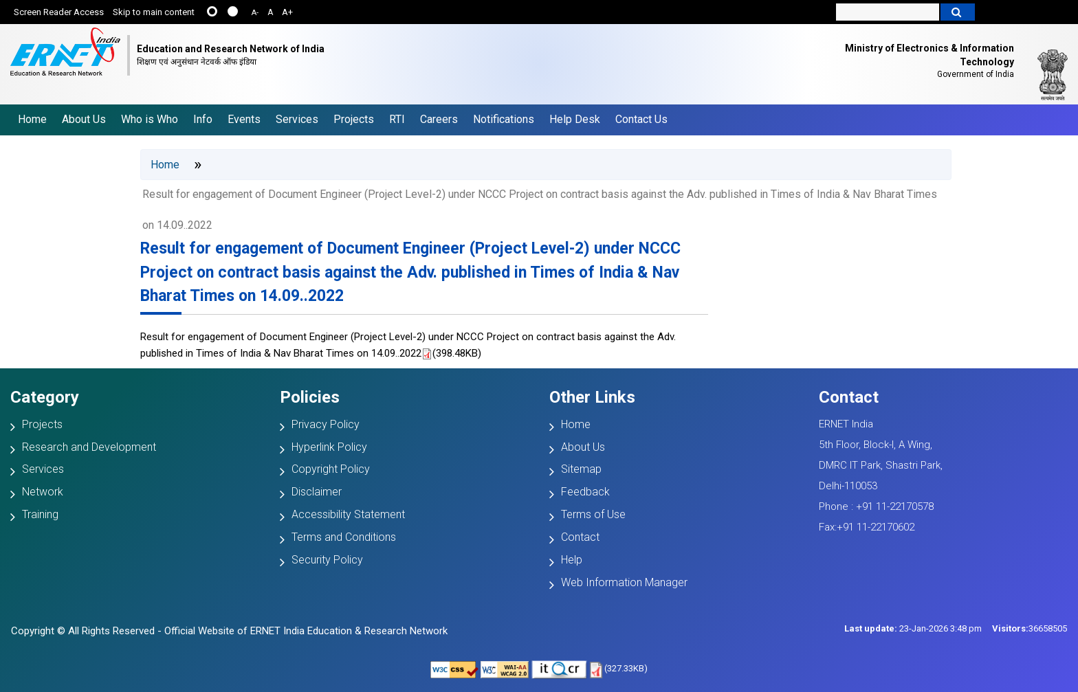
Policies (310, 397)
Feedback (585, 491)
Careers (439, 119)
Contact (580, 537)
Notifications (503, 119)
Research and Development (89, 447)
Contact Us (641, 119)
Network (42, 491)
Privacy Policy (326, 424)
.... (233, 11)
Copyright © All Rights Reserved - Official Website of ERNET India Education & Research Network (229, 631)
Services (297, 119)
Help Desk (574, 119)
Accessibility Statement (348, 514)
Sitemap (581, 469)
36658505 (1029, 628)
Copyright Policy (331, 469)
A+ (287, 12)
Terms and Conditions (344, 537)
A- (255, 12)
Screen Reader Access (59, 12)
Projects (353, 119)
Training (40, 514)
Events (244, 119)
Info (202, 119)
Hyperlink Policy (329, 447)
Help (571, 559)
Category (44, 397)
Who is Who (149, 119)
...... (212, 11)
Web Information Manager (624, 582)
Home (32, 119)
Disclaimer (317, 491)
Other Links (592, 397)
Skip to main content (154, 12)
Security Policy (327, 559)
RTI (397, 119)
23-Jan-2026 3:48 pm (913, 628)
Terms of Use (593, 514)
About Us (84, 119)
